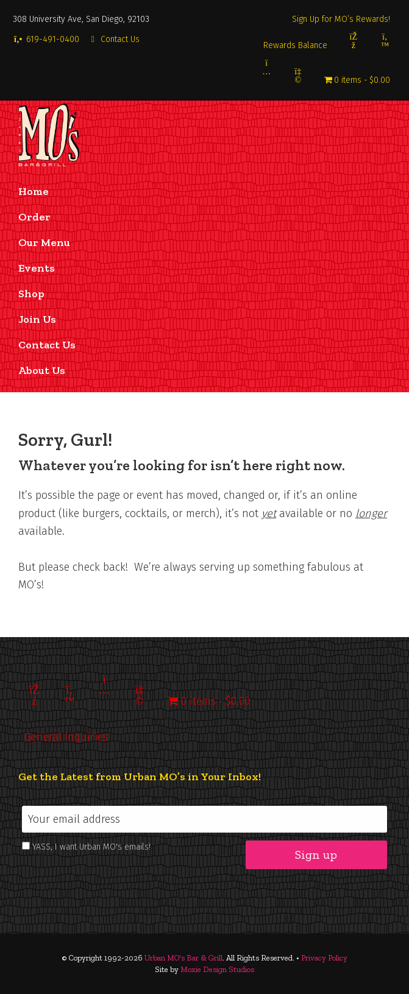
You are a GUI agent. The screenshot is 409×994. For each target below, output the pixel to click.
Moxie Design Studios (217, 969)
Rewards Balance (295, 45)
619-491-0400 (46, 39)
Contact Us (114, 39)
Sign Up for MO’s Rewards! (341, 19)
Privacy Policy (324, 957)
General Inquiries (66, 737)
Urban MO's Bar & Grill (183, 957)
